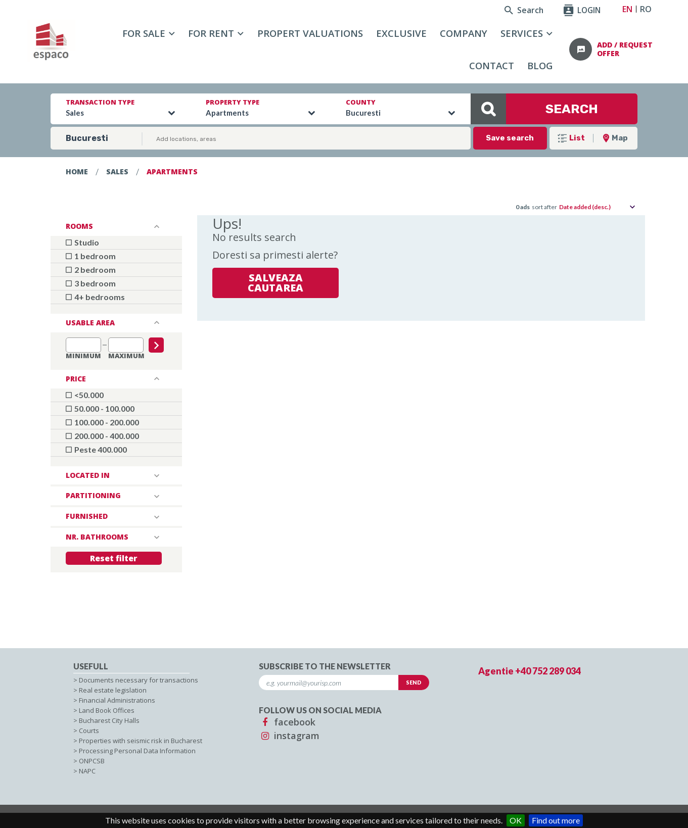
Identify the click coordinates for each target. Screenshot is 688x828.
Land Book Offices (106, 710)
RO (646, 9)
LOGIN (582, 10)
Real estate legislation (113, 690)
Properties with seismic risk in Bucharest (140, 740)
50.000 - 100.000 (100, 408)
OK (516, 820)
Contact (491, 65)
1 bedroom (91, 256)
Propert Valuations (310, 33)
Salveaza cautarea (275, 283)
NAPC (87, 770)
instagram (289, 735)
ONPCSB (92, 760)
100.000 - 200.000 (102, 422)
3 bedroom (91, 283)
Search (523, 10)
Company (463, 33)
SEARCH (534, 109)
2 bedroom (91, 269)
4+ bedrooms (95, 297)
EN (627, 9)
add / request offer (625, 49)
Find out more (556, 820)
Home (77, 171)
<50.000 (85, 395)
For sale (143, 33)
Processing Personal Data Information (137, 750)
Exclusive (401, 33)
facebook (287, 722)
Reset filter (113, 558)
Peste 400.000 (96, 449)
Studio (82, 242)
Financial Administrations (117, 700)
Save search (510, 137)
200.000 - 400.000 (102, 436)
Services (521, 33)
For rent (211, 33)
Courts (89, 730)
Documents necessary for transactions (138, 680)
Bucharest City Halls (109, 720)
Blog (540, 65)
